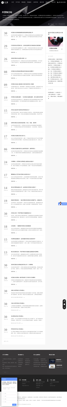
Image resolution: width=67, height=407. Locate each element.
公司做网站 (20, 365)
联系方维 (53, 2)
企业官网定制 (20, 359)
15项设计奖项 (43, 365)
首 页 (13, 2)
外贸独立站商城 (51, 59)
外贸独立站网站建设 (55, 61)
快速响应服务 (43, 359)
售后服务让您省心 (44, 366)
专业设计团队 (35, 359)
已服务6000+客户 (44, 361)
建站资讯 (48, 2)
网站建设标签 (62, 24)
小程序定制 (27, 359)
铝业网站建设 (51, 92)
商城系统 (19, 366)
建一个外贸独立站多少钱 (53, 79)
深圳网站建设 (20, 363)
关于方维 (18, 2)
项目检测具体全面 (36, 363)
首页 (56, 24)
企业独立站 (58, 92)
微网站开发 (27, 365)
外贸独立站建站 (57, 65)
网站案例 (23, 2)
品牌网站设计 (20, 361)
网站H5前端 (53, 96)
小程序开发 (35, 2)
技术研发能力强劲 (44, 363)
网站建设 (29, 2)
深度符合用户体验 (36, 365)
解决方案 (42, 2)
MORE (5, 372)
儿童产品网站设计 (52, 94)
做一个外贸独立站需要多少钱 (54, 67)
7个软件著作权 (36, 361)
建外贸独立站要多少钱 (55, 77)
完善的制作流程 (36, 366)
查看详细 (13, 40)
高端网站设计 (27, 363)
